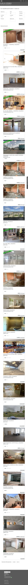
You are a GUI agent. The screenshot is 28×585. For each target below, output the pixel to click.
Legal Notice (6, 580)
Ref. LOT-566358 (20, 308)
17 (20, 52)
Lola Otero (6, 573)
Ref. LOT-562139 (20, 352)
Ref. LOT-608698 (20, 286)
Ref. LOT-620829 (20, 197)
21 (22, 384)
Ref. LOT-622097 (20, 153)
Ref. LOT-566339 (20, 330)
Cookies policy (6, 583)
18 (22, 140)
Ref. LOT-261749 (20, 42)
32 (22, 118)
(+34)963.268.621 (7, 576)
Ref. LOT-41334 (21, 109)
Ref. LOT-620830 (20, 175)
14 (22, 251)
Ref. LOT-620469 (20, 219)
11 (22, 96)
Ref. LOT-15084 (21, 131)
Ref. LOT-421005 (20, 551)
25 (20, 74)
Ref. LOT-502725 (20, 507)
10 (22, 317)
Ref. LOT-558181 (20, 374)
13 (20, 295)
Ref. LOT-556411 (20, 396)
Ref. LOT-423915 (20, 529)
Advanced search (4, 26)
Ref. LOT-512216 (20, 463)
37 (20, 207)
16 (22, 229)
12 (20, 30)
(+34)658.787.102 (7, 577)
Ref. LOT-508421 (20, 485)
